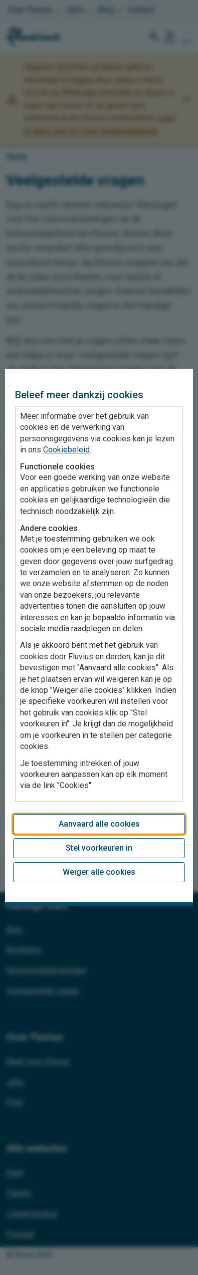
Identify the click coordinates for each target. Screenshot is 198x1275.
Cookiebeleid (66, 449)
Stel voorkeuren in (99, 848)
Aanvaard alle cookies (99, 824)
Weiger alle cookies (99, 872)
